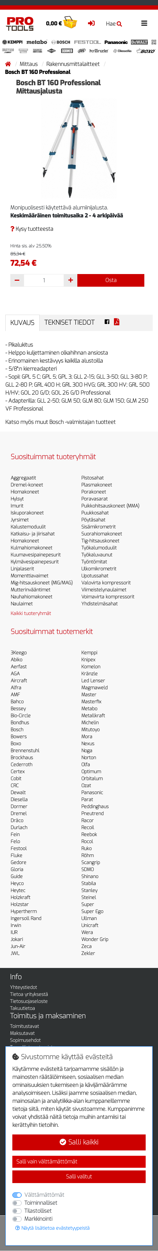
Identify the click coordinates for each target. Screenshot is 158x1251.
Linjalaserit (22, 569)
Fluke (16, 855)
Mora (86, 737)
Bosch (17, 730)
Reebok (89, 834)
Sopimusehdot (25, 1040)
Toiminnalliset (40, 1202)
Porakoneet (93, 492)
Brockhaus (22, 758)
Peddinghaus (95, 806)
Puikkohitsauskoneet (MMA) (110, 506)
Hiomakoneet (25, 492)
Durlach (19, 827)
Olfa (85, 765)
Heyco (17, 883)
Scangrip (90, 862)
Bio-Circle (21, 716)
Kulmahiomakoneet (31, 548)
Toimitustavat (24, 1026)
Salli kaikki (79, 1142)
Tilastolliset (38, 1210)
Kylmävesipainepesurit (35, 562)
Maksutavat (22, 1033)
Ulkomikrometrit (98, 569)
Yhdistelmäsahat (99, 604)
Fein (15, 834)
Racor (87, 820)
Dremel (19, 813)
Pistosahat (92, 478)
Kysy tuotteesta (31, 228)
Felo (15, 841)
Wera (87, 932)
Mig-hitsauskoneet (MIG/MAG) (42, 583)
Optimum (91, 772)
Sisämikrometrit (98, 527)
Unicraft (89, 925)
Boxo (16, 744)
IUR (14, 932)
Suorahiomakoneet (101, 534)
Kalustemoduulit (28, 527)
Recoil (87, 827)
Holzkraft (20, 897)
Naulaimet (22, 604)
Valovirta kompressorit (106, 583)
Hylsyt (17, 499)
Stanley (89, 890)
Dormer (19, 806)
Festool (19, 848)
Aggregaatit (23, 478)
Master (88, 695)
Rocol (87, 841)
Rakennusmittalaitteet (73, 64)
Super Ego (92, 911)
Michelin (90, 723)
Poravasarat (94, 499)
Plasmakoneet (96, 485)
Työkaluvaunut (96, 555)
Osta (111, 280)
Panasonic (92, 792)
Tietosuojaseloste (29, 1001)
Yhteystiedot (23, 987)
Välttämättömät (44, 1194)
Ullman (89, 918)
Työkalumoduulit (99, 548)
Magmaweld (94, 688)
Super (87, 904)
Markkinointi (38, 1218)
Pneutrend (92, 813)
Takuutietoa (22, 1008)
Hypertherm (24, 911)
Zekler (88, 953)
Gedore (18, 862)
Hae (114, 23)
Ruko (86, 848)
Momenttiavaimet (29, 576)
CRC (15, 785)
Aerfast (19, 667)
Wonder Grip (94, 939)
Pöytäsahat (93, 520)
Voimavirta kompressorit (107, 597)
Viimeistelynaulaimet (103, 590)
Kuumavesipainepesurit (36, 555)
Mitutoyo (90, 730)
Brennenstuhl (25, 751)
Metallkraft (93, 716)
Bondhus (20, 723)
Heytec (18, 890)
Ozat (86, 785)
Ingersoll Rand (26, 918)
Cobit (16, 779)
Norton (88, 758)
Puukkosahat (95, 513)
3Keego (19, 653)
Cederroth (21, 765)
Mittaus (29, 64)
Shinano (89, 876)
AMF (15, 695)
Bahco (17, 702)
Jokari (17, 939)
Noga (86, 751)
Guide (17, 876)
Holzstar (20, 904)
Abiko (16, 660)
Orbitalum (92, 779)
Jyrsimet (20, 520)
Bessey (18, 709)
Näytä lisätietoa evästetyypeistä (52, 1228)
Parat (87, 799)
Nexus (87, 744)
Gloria (17, 869)
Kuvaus (22, 323)
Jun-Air (18, 946)
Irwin (16, 925)
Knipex (88, 660)
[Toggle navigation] (144, 23)
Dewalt (18, 792)
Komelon (90, 667)
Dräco (17, 820)
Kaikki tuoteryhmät (31, 613)
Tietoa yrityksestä (29, 994)
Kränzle (89, 674)
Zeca (86, 946)
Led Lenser (93, 681)
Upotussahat (94, 576)
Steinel (88, 897)
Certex (18, 772)
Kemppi (89, 653)
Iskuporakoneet (27, 513)
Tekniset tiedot (69, 322)
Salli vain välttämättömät (46, 1161)
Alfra (16, 688)
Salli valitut (79, 1176)
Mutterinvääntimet (30, 590)
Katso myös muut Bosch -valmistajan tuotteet (60, 422)
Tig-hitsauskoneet (100, 541)
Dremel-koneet (27, 485)
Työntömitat (94, 562)
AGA (15, 674)
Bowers (19, 737)
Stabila (88, 883)
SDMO (87, 869)
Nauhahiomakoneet (31, 597)
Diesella (19, 799)
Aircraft (19, 681)
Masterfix (91, 702)
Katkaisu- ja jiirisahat (33, 534)
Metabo (89, 709)
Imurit (17, 506)
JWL (15, 953)
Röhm (87, 855)
